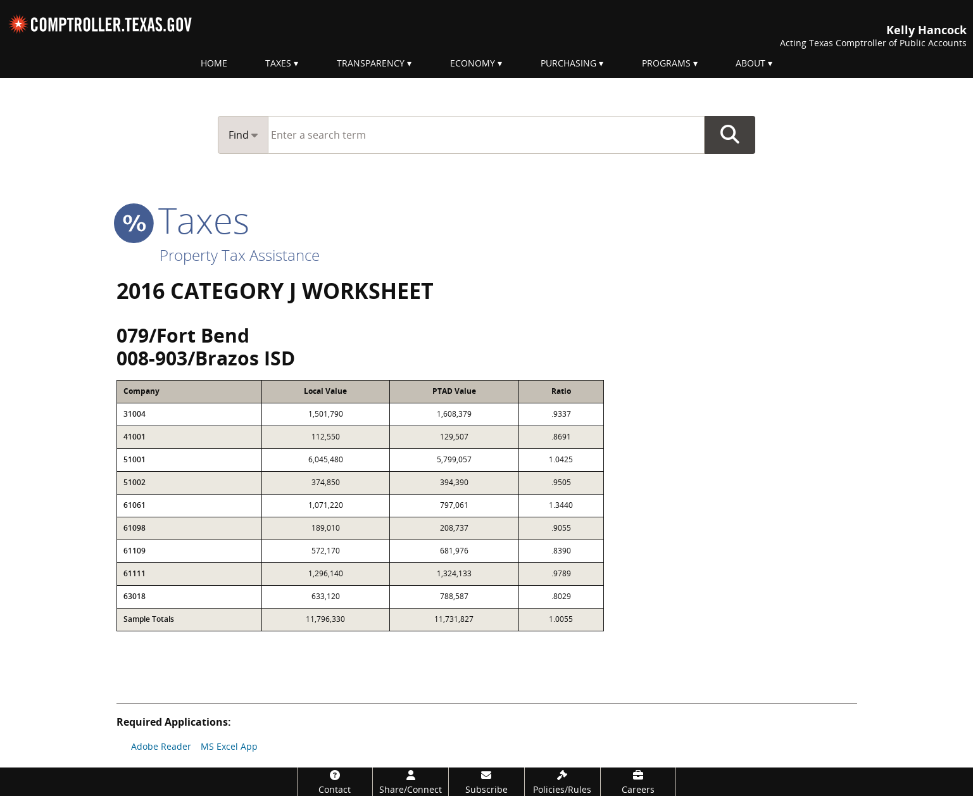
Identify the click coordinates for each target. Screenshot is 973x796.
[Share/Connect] (410, 782)
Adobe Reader (161, 746)
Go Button (730, 135)
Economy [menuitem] (472, 63)
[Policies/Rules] (562, 782)
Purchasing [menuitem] (568, 63)
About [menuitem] (750, 63)
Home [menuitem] (214, 63)
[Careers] (638, 782)
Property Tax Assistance (240, 254)
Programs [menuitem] (666, 63)
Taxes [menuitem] (278, 63)
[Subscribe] (486, 782)
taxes (182, 220)
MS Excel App (229, 746)
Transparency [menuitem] (371, 63)
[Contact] (335, 782)
